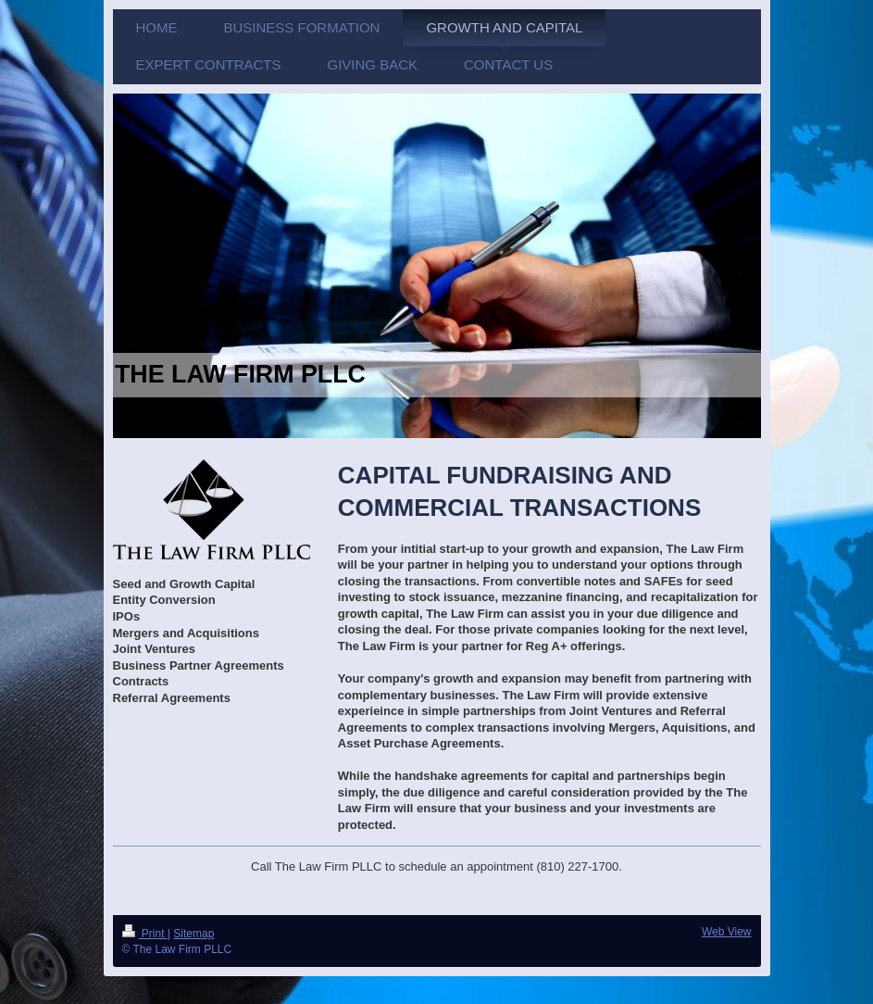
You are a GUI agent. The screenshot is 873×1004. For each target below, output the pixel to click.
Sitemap (193, 933)
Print (145, 933)
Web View (727, 931)
